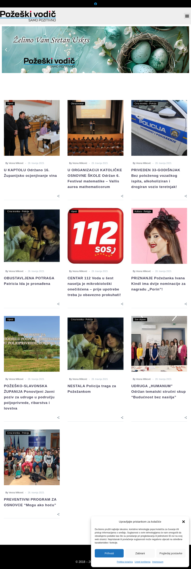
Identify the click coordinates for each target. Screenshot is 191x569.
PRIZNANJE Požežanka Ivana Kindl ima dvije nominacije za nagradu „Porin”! (158, 283)
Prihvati (109, 553)
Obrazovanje (77, 103)
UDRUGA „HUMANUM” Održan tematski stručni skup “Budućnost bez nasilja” (158, 391)
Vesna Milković (16, 163)
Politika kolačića (125, 562)
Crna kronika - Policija (145, 103)
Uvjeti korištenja (143, 562)
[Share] (58, 195)
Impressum (157, 562)
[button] (183, 522)
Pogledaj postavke (170, 553)
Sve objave (140, 319)
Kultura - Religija (143, 211)
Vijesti (10, 103)
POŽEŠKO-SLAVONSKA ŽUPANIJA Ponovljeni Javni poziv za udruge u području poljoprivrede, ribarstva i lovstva (29, 397)
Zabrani (140, 553)
